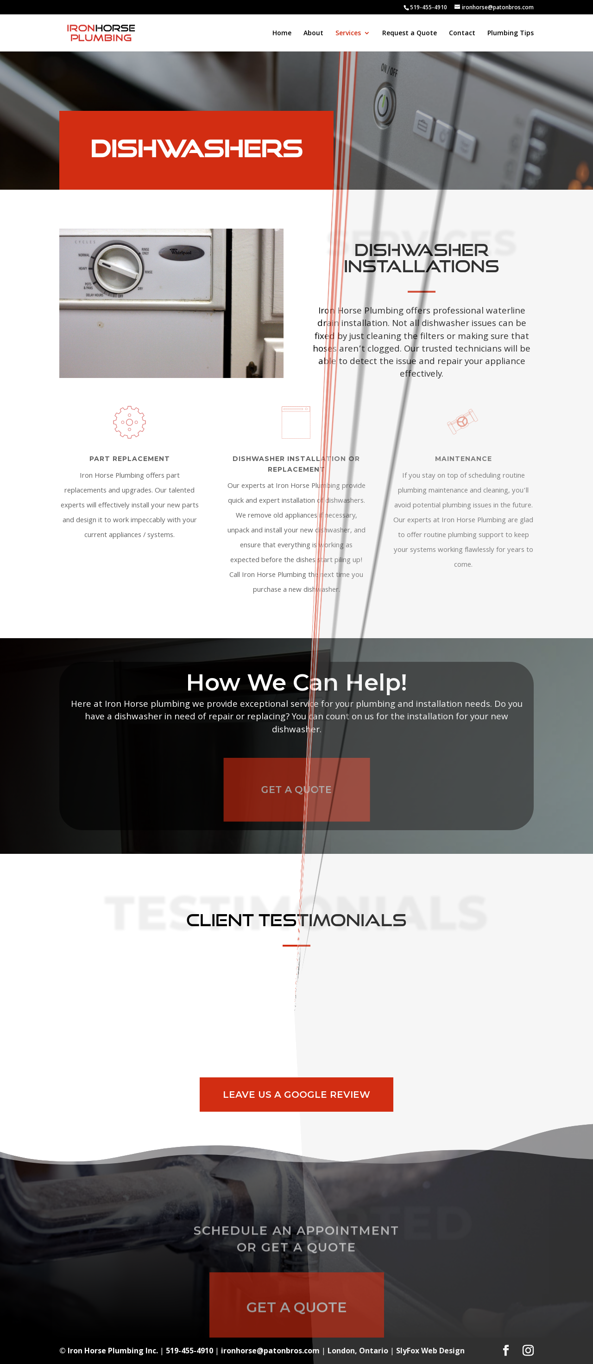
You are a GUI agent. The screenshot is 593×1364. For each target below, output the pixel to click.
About (313, 33)
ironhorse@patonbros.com (270, 1350)
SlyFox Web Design (430, 1350)
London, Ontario (358, 1350)
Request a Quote (409, 33)
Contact (462, 33)
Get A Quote (296, 789)
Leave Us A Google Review (296, 1094)
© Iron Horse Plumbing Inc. (108, 1350)
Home (281, 33)
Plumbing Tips (510, 33)
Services (348, 33)
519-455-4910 (428, 7)
